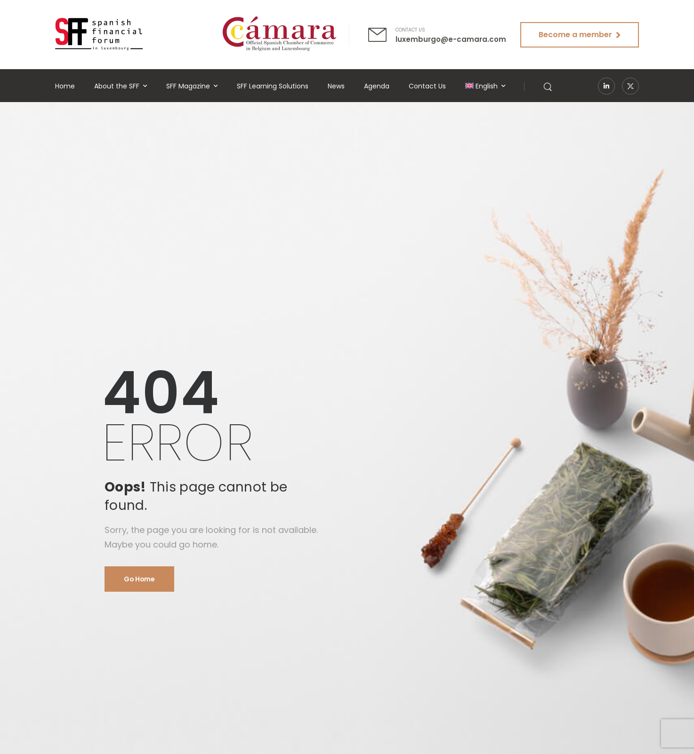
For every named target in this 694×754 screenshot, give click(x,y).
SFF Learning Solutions (272, 86)
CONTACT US (410, 29)
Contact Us (427, 86)
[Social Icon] (606, 86)
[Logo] (99, 34)
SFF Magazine (188, 86)
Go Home (139, 579)
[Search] (548, 86)
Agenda (376, 86)
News (336, 86)
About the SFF (116, 86)
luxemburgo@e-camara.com (450, 39)
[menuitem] (485, 86)
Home (65, 86)
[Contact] (381, 34)
